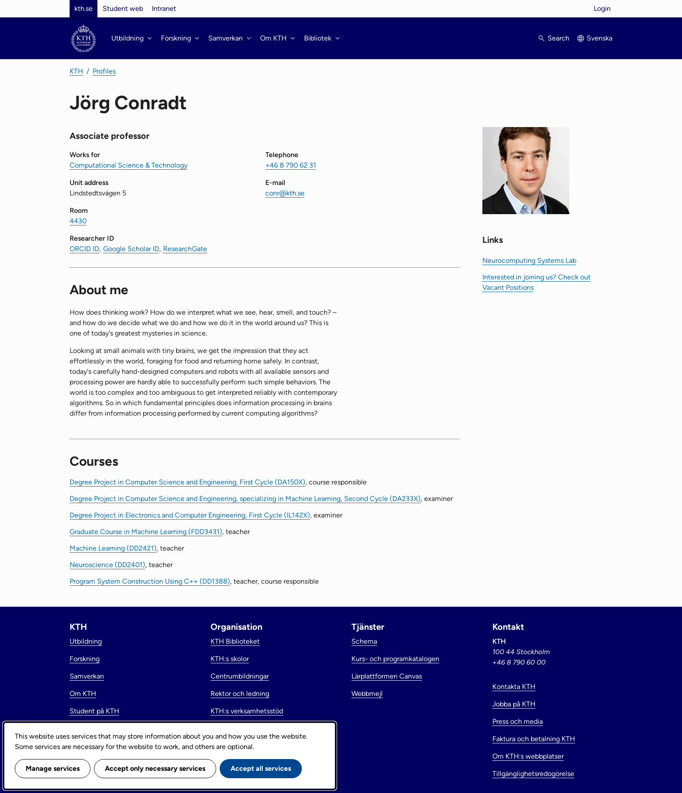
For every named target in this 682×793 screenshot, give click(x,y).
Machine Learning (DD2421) (113, 548)
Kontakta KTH (513, 686)
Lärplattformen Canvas (386, 676)
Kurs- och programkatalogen (395, 659)
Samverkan (87, 676)
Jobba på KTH (513, 704)
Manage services (53, 768)
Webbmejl (367, 693)
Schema (364, 641)
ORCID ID (84, 249)
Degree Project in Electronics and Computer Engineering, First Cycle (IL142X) (190, 515)
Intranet (164, 8)
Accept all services (261, 768)
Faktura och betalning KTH (533, 739)
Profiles (104, 71)
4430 (78, 221)
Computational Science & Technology (128, 165)
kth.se (83, 8)
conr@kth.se (284, 193)
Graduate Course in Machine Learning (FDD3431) (146, 532)
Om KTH (83, 693)
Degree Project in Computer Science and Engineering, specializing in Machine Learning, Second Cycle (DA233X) (245, 498)
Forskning (85, 659)
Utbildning (86, 641)
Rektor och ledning (240, 693)
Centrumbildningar (240, 676)
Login (602, 8)
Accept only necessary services (155, 768)
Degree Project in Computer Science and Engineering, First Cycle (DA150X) (187, 482)
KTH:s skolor (230, 659)
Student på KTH (94, 711)
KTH (76, 71)
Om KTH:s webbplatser (528, 756)
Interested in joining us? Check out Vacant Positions (536, 282)
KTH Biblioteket (235, 641)
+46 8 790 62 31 (290, 165)
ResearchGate (185, 249)
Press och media (517, 721)
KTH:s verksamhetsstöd (247, 711)
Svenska (599, 38)
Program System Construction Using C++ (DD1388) (150, 581)
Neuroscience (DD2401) (107, 565)
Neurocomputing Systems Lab (529, 260)
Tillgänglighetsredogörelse (533, 773)
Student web (123, 8)
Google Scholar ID (131, 249)
